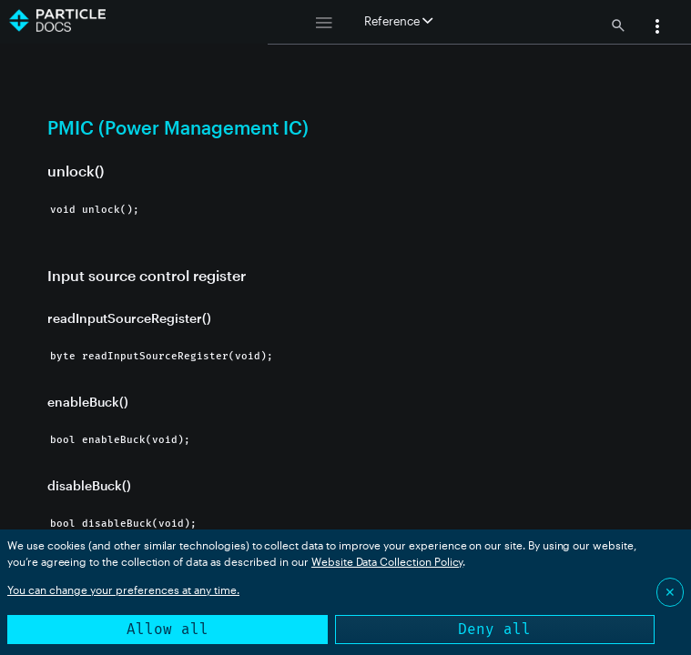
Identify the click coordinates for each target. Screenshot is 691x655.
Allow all (167, 629)
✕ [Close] (670, 591)
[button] (657, 28)
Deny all (494, 629)
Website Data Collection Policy (387, 561)
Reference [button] (398, 21)
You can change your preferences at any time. (123, 589)
